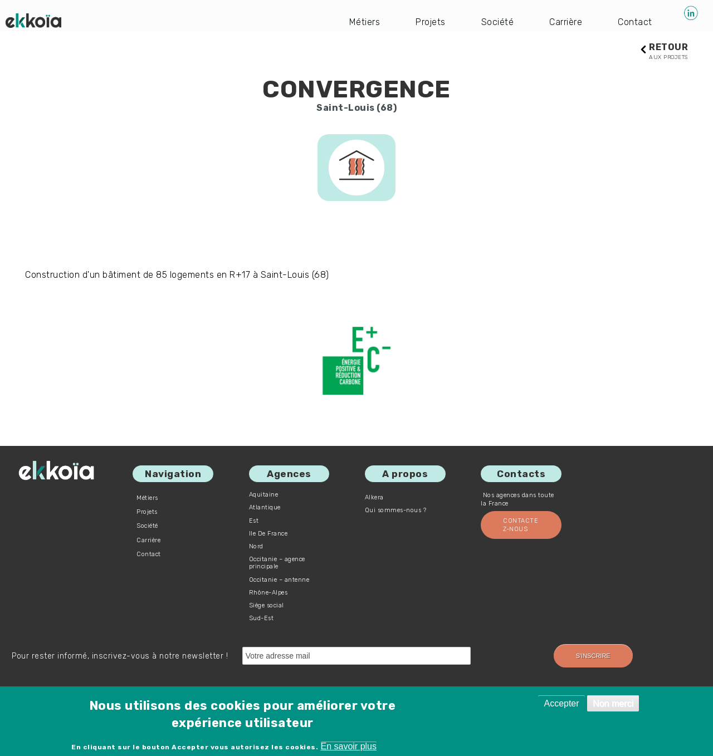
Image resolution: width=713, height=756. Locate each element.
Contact (635, 22)
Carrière (565, 22)
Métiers (364, 22)
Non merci (613, 703)
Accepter (561, 703)
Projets (431, 22)
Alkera (374, 497)
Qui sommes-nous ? (396, 510)
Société (497, 22)
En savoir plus (349, 746)
